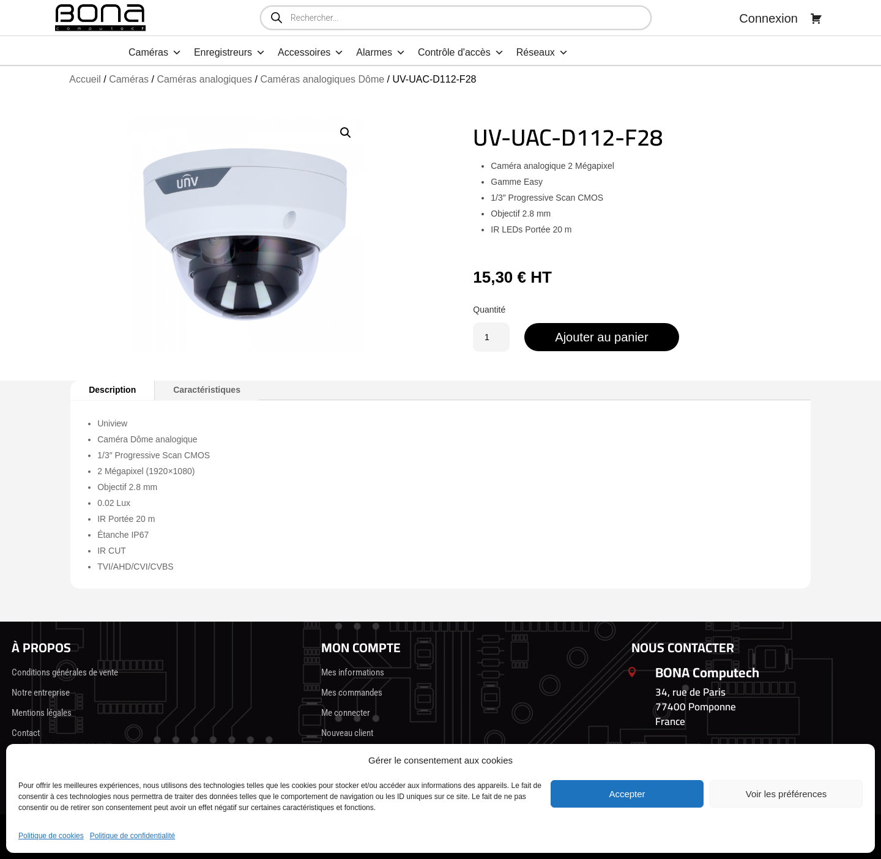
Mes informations (352, 672)
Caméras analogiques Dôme (322, 79)
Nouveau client (347, 732)
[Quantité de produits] (491, 337)
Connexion (768, 18)
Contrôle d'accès (461, 52)
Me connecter (345, 712)
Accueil (85, 79)
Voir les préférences (786, 794)
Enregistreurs (230, 52)
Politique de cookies (51, 835)
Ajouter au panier (601, 337)
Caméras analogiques (204, 79)
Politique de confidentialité (132, 835)
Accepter (627, 794)
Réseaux (542, 52)
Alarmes (381, 52)
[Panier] (816, 18)
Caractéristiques (206, 390)
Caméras (155, 52)
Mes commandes (351, 692)
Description (112, 390)
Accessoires (311, 52)
